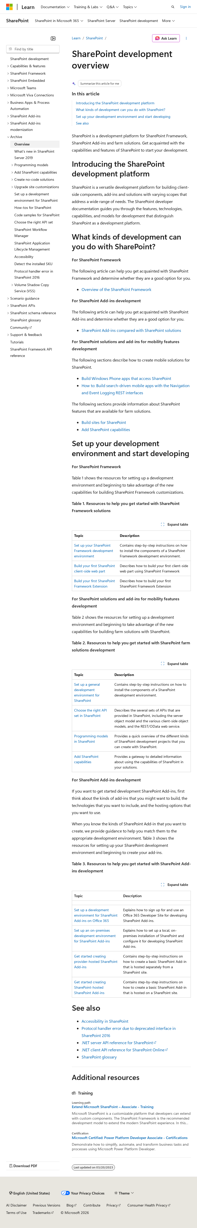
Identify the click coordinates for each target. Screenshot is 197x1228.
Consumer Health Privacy (147, 1205)
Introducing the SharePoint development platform (115, 102)
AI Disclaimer (16, 1205)
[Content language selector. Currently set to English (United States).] (29, 1193)
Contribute (91, 1205)
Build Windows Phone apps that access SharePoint (126, 378)
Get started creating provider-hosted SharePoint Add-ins (95, 961)
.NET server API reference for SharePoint (117, 1042)
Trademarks (42, 1212)
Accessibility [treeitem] (23, 256)
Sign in (185, 6)
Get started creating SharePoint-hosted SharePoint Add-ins (90, 987)
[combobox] (33, 49)
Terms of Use (16, 1212)
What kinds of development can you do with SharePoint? (120, 109)
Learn (76, 38)
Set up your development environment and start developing (123, 116)
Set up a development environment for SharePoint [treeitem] (36, 197)
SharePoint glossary (99, 1057)
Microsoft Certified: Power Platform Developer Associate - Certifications (130, 1137)
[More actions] (186, 38)
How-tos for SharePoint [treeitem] (32, 207)
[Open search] (173, 7)
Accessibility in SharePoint (105, 1021)
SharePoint (94, 38)
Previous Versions (46, 1205)
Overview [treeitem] (22, 144)
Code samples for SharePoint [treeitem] (37, 214)
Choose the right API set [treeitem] (33, 222)
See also (82, 123)
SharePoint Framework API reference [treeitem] (31, 352)
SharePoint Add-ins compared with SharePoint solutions (131, 330)
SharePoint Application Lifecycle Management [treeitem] (32, 246)
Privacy (112, 1205)
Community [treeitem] (19, 327)
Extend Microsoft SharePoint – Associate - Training (112, 1107)
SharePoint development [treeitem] (29, 58)
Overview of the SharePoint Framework (116, 289)
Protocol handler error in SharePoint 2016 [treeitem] (33, 274)
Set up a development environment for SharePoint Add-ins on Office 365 (95, 915)
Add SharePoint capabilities (106, 429)
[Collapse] (53, 38)
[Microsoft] (9, 7)
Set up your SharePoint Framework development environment (93, 550)
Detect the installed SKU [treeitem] (33, 263)
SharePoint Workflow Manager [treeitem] (30, 232)
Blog (69, 1205)
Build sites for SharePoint (104, 422)
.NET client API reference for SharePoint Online (123, 1049)
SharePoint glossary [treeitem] (25, 320)
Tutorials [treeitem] (17, 342)
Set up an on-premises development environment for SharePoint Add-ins (95, 935)
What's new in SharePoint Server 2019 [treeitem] (34, 154)
